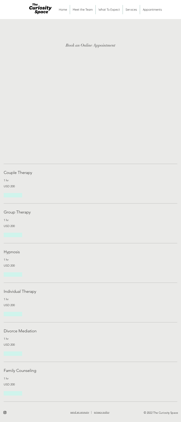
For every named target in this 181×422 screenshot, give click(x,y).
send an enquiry (79, 412)
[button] (13, 195)
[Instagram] (5, 412)
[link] (90, 172)
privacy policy (101, 412)
